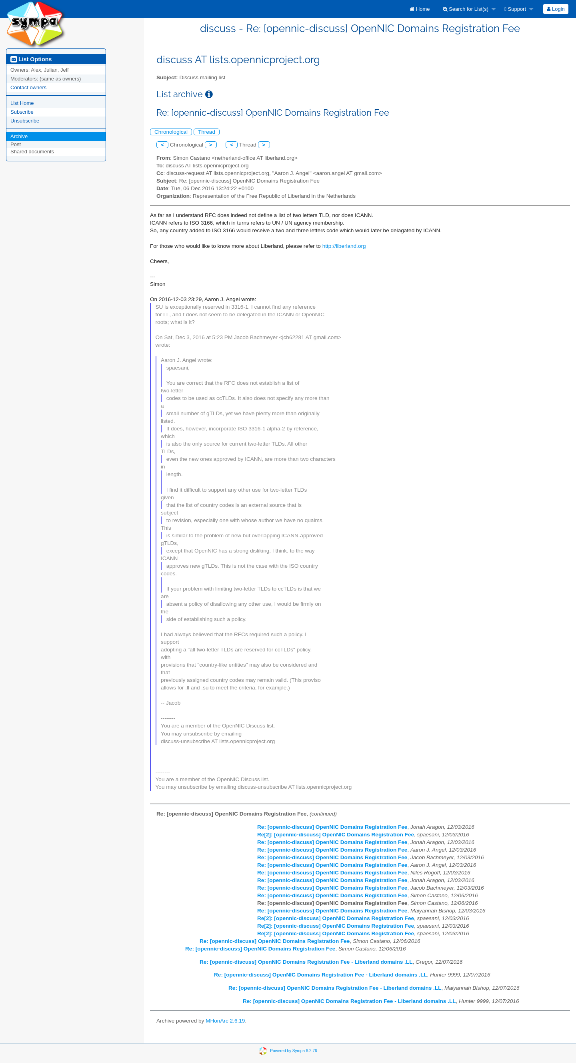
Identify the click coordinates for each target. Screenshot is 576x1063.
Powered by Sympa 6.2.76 (293, 1051)
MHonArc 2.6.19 (225, 1021)
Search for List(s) (466, 9)
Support (515, 9)
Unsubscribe (24, 121)
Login (555, 9)
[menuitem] (419, 9)
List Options (31, 59)
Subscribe (22, 112)
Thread (206, 132)
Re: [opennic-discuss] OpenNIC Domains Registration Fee (332, 827)
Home (420, 9)
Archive (19, 136)
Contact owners (28, 87)
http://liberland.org (344, 246)
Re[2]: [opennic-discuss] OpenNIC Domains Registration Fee (335, 835)
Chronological (171, 132)
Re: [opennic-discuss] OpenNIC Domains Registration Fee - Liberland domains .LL (306, 962)
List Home (22, 103)
